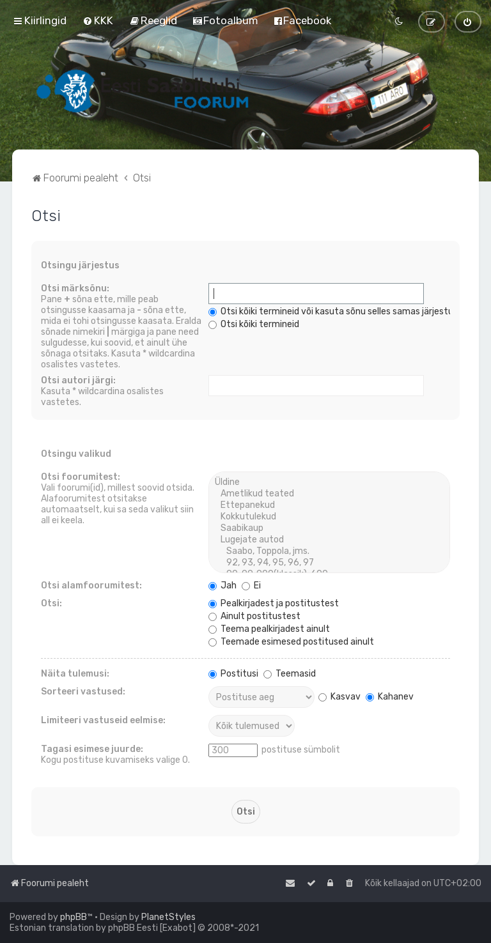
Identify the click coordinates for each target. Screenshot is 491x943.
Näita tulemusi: (75, 673)
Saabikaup (329, 528)
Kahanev (390, 696)
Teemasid (289, 673)
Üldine (329, 482)
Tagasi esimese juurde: (92, 749)
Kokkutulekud (329, 517)
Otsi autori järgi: (78, 380)
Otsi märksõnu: (75, 288)
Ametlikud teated (329, 494)
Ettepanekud (329, 505)
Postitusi (233, 673)
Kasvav (339, 696)
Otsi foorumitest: (80, 476)
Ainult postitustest (254, 616)
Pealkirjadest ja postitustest (273, 603)
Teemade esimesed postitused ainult (291, 641)
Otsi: (51, 603)
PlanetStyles (168, 917)
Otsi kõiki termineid (253, 324)
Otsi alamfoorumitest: (91, 585)
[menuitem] (97, 20)
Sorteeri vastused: (83, 691)
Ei (251, 585)
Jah (222, 585)
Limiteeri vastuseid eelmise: (103, 720)
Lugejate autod (329, 540)
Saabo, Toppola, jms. (329, 551)
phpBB (73, 917)
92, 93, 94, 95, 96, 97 (329, 563)
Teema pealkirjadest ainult (269, 629)
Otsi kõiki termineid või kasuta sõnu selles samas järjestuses (337, 311)
